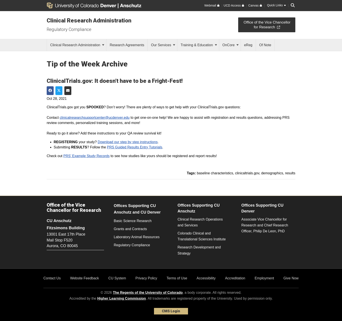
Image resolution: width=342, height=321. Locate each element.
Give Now (291, 278)
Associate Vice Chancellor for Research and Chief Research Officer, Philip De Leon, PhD (264, 225)
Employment (264, 278)
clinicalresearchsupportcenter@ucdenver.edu (95, 117)
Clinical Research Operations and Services (200, 222)
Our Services (163, 45)
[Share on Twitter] (58, 90)
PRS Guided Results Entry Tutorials (134, 147)
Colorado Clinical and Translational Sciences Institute (202, 236)
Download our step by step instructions (128, 142)
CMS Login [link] (171, 311)
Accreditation (235, 278)
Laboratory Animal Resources (137, 237)
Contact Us (52, 278)
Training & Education (199, 45)
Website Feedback (84, 278)
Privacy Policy (146, 278)
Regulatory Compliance (69, 29)
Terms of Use (177, 278)
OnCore (230, 45)
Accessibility (206, 278)
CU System (117, 278)
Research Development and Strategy (199, 250)
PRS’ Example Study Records (86, 156)
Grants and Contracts (130, 229)
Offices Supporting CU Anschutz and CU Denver (137, 209)
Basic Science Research (133, 221)
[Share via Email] (67, 90)
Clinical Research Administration (89, 20)
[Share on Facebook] (50, 90)
